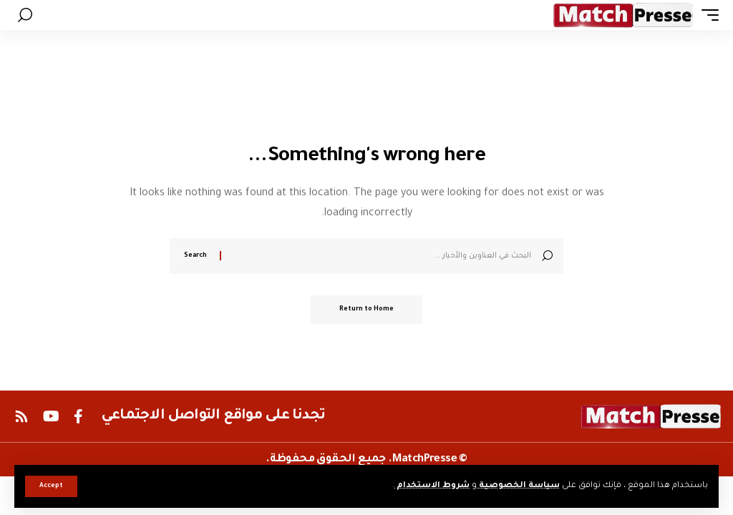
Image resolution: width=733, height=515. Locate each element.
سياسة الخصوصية (518, 486)
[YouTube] (51, 416)
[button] (51, 486)
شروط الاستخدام (432, 486)
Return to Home (366, 309)
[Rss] (21, 416)
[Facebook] (78, 416)
